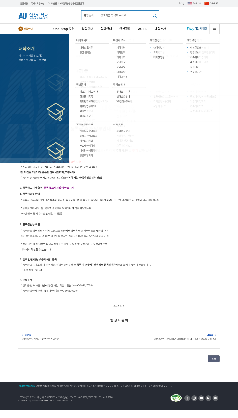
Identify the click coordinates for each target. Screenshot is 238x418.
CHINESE (214, 3)
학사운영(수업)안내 (188, 109)
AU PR (142, 28)
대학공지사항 (72, 90)
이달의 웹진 (196, 29)
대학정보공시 (132, 386)
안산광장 (125, 28)
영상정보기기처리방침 (52, 386)
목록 (213, 359)
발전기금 (24, 3)
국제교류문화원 (37, 3)
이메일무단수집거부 (111, 386)
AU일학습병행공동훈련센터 (72, 3)
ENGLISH (197, 3)
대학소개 (160, 28)
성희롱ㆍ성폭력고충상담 (194, 386)
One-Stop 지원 (63, 28)
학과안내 (106, 28)
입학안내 (87, 28)
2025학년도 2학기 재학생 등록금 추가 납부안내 (65, 128)
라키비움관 (52, 3)
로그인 (181, 3)
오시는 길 (25, 394)
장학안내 (28, 29)
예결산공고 (148, 386)
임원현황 (162, 386)
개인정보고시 (91, 386)
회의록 (175, 386)
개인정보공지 (74, 386)
